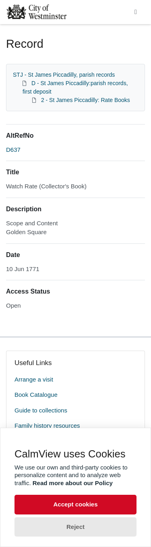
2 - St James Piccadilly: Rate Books (85, 100)
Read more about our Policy (73, 483)
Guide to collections (40, 410)
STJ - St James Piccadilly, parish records (64, 74)
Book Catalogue (36, 394)
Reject (75, 526)
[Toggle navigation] (136, 12)
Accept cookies (75, 504)
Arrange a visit (33, 379)
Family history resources (47, 425)
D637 (13, 149)
